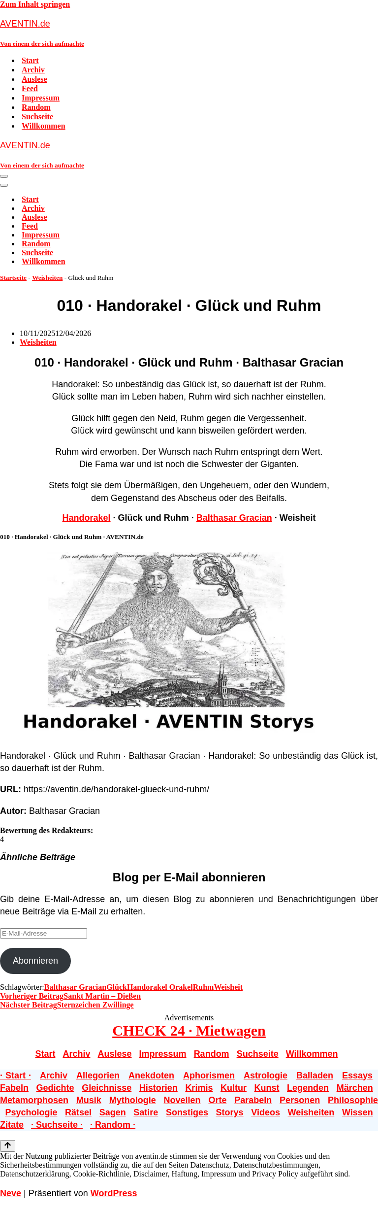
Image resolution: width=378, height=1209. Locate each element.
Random (36, 107)
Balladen (314, 1075)
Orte (217, 1100)
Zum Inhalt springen (35, 4)
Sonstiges (187, 1112)
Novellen (182, 1100)
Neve (10, 1193)
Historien (158, 1088)
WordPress (114, 1193)
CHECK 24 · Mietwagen (189, 1030)
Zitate (12, 1125)
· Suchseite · (57, 1125)
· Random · (112, 1125)
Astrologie (265, 1075)
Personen (300, 1100)
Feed (30, 88)
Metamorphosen (34, 1100)
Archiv (33, 70)
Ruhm (203, 987)
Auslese (34, 79)
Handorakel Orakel (160, 987)
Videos (265, 1112)
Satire (145, 1112)
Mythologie (132, 1100)
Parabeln (253, 1100)
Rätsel (78, 1112)
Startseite (13, 277)
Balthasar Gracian (234, 518)
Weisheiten (47, 277)
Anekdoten (151, 1075)
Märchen (355, 1088)
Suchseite (37, 116)
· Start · (15, 1075)
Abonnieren (35, 961)
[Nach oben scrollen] (7, 1146)
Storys (230, 1112)
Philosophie (353, 1100)
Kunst (267, 1088)
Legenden (308, 1088)
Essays (357, 1075)
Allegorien (98, 1075)
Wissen (357, 1112)
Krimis (199, 1088)
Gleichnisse (106, 1088)
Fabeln (14, 1088)
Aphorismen (209, 1075)
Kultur (233, 1088)
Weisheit (228, 987)
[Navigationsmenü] (4, 176)
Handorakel (87, 518)
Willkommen (43, 126)
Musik (88, 1100)
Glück (116, 987)
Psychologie (31, 1112)
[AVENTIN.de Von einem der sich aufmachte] (189, 33)
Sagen (112, 1112)
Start (30, 60)
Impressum (41, 98)
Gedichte (55, 1088)
